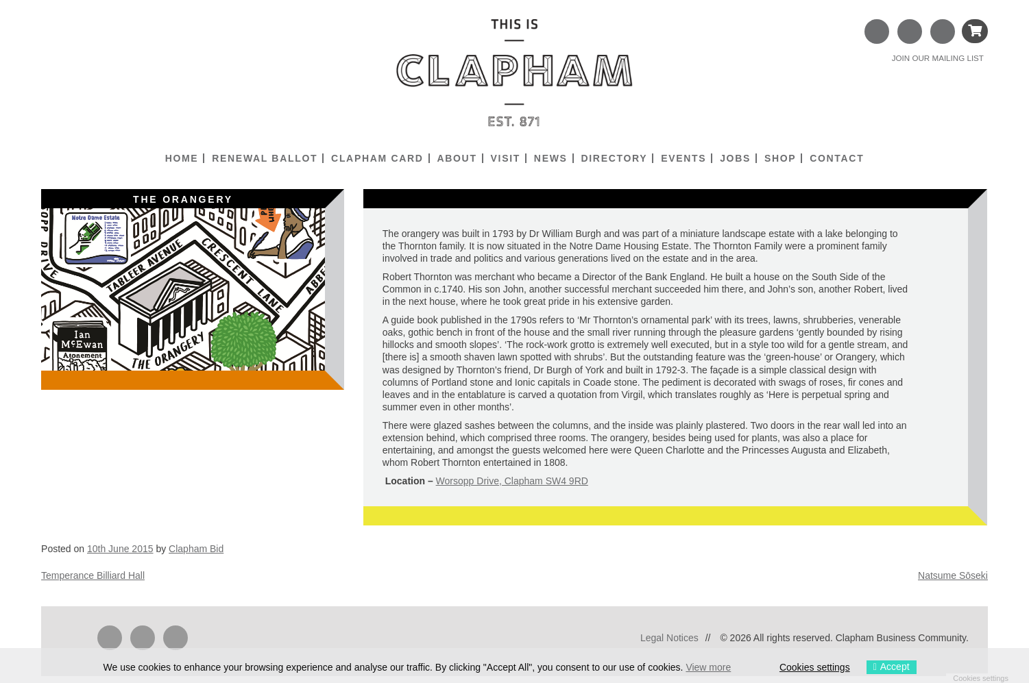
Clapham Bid (196, 548)
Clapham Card (377, 158)
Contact (837, 158)
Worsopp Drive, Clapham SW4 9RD (512, 480)
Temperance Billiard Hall (93, 575)
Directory (614, 158)
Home (182, 158)
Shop (780, 158)
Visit (505, 158)
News (551, 158)
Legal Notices (669, 637)
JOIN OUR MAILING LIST (938, 57)
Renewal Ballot (264, 158)
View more (708, 667)
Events (683, 158)
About (456, 158)
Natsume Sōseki (953, 575)
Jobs (735, 158)
